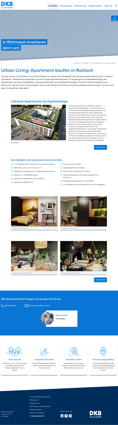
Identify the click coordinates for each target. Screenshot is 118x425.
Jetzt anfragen (100, 147)
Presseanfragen (36, 410)
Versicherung (80, 6)
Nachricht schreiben (37, 413)
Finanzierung (66, 6)
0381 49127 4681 (10, 306)
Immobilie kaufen (97, 63)
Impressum (35, 400)
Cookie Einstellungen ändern (40, 397)
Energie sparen (95, 6)
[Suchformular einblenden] (116, 5)
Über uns (108, 6)
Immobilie (52, 6)
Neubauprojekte (110, 63)
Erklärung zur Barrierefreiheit (40, 406)
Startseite (77, 63)
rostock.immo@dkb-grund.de (40, 306)
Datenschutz (35, 403)
